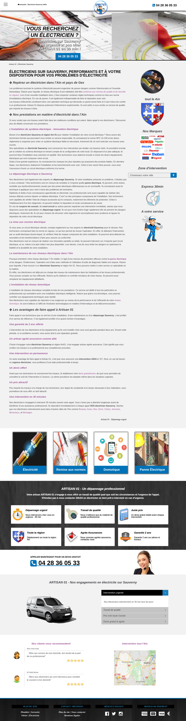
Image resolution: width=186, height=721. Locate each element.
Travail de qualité (112, 610)
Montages (27, 412)
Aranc (89, 409)
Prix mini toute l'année (114, 615)
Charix (107, 409)
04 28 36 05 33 (163, 5)
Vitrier (24, 715)
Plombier (25, 712)
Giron (100, 409)
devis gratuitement (87, 373)
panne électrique (118, 259)
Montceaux (14, 412)
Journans (115, 409)
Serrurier (35, 712)
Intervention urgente (113, 592)
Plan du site (64, 712)
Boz (95, 409)
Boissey (82, 409)
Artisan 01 (12, 64)
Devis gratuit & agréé (114, 621)
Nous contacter (78, 712)
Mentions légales (72, 715)
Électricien (34, 715)
